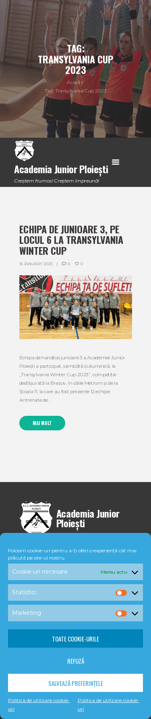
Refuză (75, 660)
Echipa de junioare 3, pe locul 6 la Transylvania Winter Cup (71, 240)
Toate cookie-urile (75, 638)
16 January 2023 (36, 264)
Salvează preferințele (75, 683)
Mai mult (42, 423)
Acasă (73, 82)
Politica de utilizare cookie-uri (39, 704)
